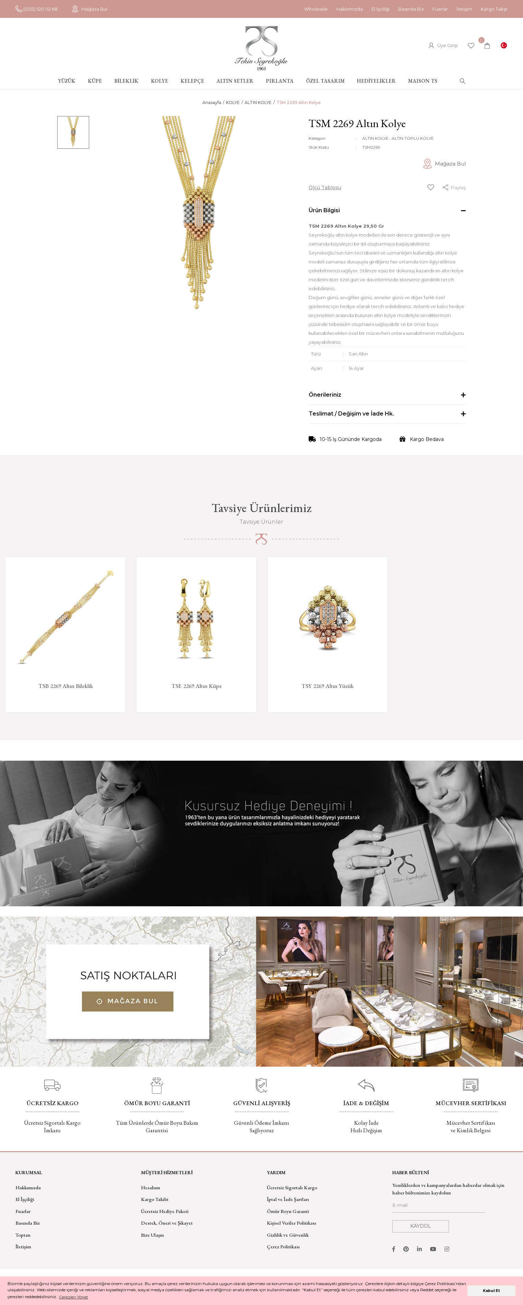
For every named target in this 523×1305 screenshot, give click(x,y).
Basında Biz (411, 9)
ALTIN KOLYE (375, 138)
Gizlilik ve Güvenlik (288, 1235)
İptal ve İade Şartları (288, 1199)
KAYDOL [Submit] (420, 1226)
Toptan (23, 1235)
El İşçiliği (24, 1199)
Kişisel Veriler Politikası (291, 1222)
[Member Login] (443, 45)
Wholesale (316, 9)
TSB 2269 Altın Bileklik (65, 686)
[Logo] (261, 48)
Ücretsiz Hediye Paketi (165, 1211)
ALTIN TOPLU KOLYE (413, 138)
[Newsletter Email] (438, 1207)
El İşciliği (380, 9)
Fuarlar (440, 9)
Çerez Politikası (283, 1246)
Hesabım (150, 1187)
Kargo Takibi (154, 1199)
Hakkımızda (349, 9)
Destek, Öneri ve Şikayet (167, 1222)
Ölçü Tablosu (325, 187)
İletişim (464, 9)
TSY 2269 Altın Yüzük (327, 686)
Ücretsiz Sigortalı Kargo (292, 1187)
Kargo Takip (494, 9)
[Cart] (487, 45)
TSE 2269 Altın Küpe (196, 686)
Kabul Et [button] (491, 1291)
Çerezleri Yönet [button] (73, 1297)
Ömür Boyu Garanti (288, 1211)
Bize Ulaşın (152, 1235)
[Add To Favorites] (430, 187)
